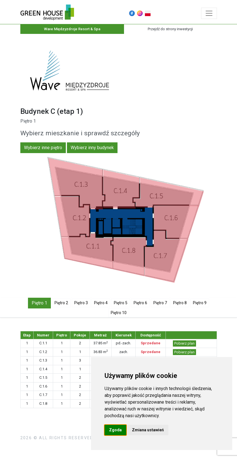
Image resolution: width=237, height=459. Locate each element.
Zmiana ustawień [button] (148, 430)
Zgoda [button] (115, 430)
